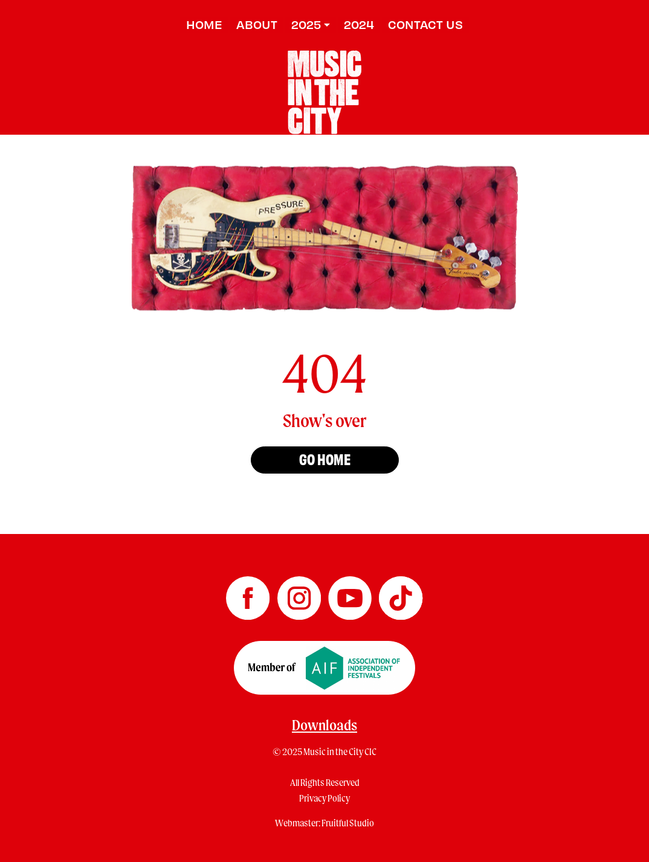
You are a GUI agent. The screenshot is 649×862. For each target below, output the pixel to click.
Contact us (425, 24)
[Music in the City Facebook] (248, 593)
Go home (324, 458)
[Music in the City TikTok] (400, 593)
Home (204, 24)
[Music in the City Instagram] (299, 593)
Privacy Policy (324, 798)
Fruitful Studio (347, 822)
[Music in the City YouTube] (350, 593)
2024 (359, 24)
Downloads (324, 724)
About (256, 24)
